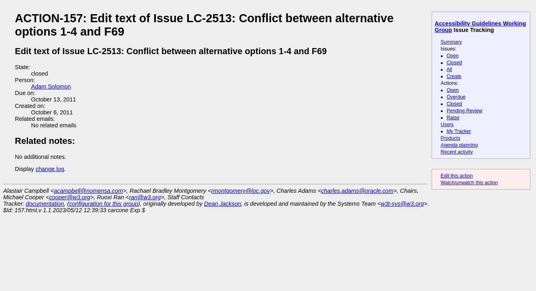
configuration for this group (103, 203)
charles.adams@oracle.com (357, 191)
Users (447, 124)
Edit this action (457, 176)
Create (454, 76)
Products (450, 138)
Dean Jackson (222, 203)
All (449, 69)
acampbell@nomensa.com (88, 191)
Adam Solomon (51, 86)
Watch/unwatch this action (469, 183)
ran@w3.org (145, 197)
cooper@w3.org (69, 197)
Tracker (459, 131)
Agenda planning (459, 145)
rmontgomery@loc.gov (240, 191)
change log (50, 169)
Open (453, 56)
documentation (45, 203)
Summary (451, 42)
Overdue (456, 97)
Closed (454, 62)
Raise (453, 117)
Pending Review (464, 111)
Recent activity (457, 152)
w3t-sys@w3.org (402, 203)
